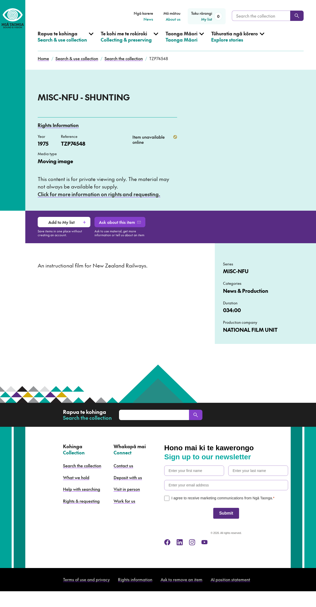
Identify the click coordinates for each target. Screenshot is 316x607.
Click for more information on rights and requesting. (99, 194)
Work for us (124, 501)
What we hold (76, 477)
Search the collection (124, 58)
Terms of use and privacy (86, 579)
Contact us (123, 465)
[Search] (297, 16)
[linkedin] (180, 542)
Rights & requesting (81, 501)
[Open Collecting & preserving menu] (129, 40)
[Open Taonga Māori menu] (184, 40)
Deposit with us (128, 477)
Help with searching (81, 489)
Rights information (135, 579)
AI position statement (230, 579)
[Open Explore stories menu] (237, 40)
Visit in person (127, 489)
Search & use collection (77, 58)
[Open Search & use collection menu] (65, 40)
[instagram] (192, 542)
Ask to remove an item (181, 579)
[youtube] (204, 542)
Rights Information (58, 125)
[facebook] (167, 542)
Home (43, 58)
